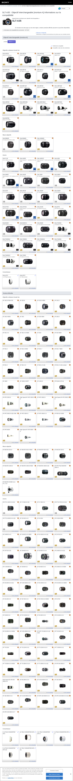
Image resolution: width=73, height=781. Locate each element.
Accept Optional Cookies (54, 778)
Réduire (10, 41)
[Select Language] (65, 8)
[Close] (70, 774)
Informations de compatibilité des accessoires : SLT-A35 (10, 5)
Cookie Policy (11, 778)
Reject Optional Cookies (54, 774)
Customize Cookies (54, 771)
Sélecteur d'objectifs (41, 32)
